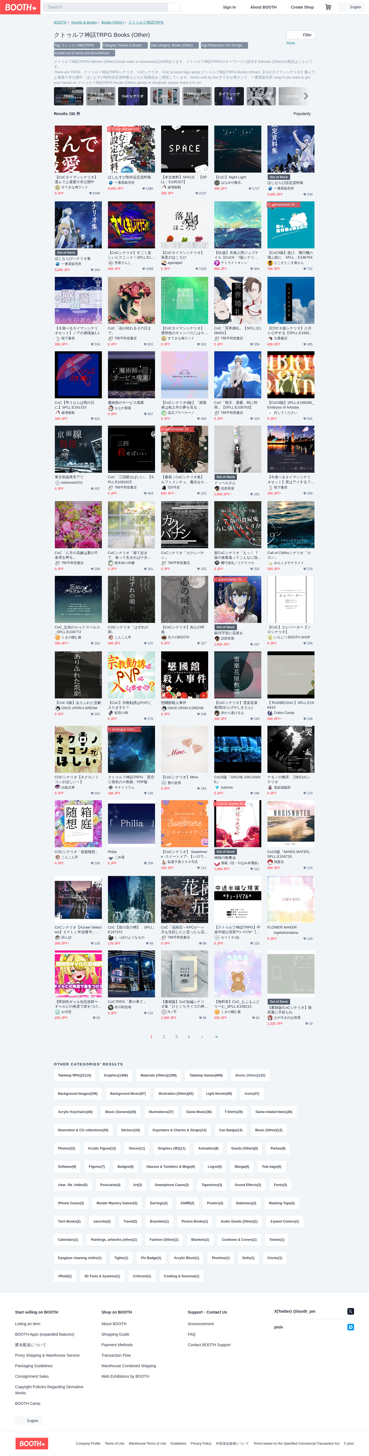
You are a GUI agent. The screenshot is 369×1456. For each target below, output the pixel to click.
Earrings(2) (158, 1203)
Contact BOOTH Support (209, 1345)
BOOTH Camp (27, 1403)
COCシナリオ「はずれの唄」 (128, 629)
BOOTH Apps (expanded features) (44, 1334)
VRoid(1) (65, 1276)
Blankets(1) (200, 1240)
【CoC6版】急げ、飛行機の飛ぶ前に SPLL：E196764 (290, 255)
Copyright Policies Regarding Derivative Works (49, 1390)
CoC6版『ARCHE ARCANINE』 (237, 779)
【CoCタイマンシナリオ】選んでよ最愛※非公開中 (76, 179)
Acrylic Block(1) (186, 1258)
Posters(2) (215, 1203)
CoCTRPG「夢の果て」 (127, 1002)
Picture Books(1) (195, 1221)
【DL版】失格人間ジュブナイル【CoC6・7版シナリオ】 (236, 255)
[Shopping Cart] (328, 7)
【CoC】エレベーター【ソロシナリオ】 (289, 629)
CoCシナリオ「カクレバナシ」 (183, 555)
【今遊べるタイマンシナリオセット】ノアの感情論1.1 (77, 330)
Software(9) (67, 1167)
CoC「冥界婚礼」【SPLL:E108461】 (237, 330)
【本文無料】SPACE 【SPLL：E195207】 (184, 179)
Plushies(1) (220, 1258)
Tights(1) (121, 1258)
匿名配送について (30, 1345)
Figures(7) (97, 1167)
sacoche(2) (102, 1221)
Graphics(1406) (116, 1075)
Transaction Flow (116, 1355)
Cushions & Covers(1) (239, 1240)
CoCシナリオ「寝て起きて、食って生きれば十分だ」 (128, 555)
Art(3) (137, 1185)
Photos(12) (66, 1148)
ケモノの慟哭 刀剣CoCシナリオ (289, 779)
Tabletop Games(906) (206, 1075)
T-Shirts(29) (234, 1112)
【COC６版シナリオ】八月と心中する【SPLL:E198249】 (289, 330)
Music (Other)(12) (269, 1130)
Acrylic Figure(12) (102, 1148)
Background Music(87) (128, 1094)
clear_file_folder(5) (73, 1185)
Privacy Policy (201, 1443)
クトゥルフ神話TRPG (146, 22)
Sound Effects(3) (248, 1185)
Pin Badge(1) (151, 1258)
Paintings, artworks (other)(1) (114, 1240)
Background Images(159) (78, 1094)
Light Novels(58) (219, 1094)
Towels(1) (276, 1240)
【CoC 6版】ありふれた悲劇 (78, 703)
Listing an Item (27, 1324)
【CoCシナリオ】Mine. (180, 777)
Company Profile (88, 1443)
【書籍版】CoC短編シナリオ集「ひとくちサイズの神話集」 (183, 1004)
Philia (112, 852)
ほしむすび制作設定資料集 (129, 177)
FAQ (192, 1334)
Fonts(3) (280, 1185)
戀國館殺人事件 (174, 703)
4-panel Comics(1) (284, 1221)
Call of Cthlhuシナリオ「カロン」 (289, 555)
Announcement (201, 1324)
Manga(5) (241, 1167)
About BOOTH (263, 7)
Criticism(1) (142, 1276)
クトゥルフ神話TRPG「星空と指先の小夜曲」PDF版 (131, 779)
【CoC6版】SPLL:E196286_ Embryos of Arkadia (290, 405)
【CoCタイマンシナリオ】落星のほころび (183, 255)
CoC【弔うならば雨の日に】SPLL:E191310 (75, 405)
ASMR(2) (187, 1203)
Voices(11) (137, 1148)
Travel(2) (130, 1221)
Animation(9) (208, 1148)
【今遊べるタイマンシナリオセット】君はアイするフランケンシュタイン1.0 (289, 479)
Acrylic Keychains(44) (75, 1112)
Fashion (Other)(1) (164, 1240)
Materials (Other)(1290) (159, 1075)
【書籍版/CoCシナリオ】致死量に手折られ (289, 1009)
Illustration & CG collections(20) (83, 1130)
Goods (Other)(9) (244, 1148)
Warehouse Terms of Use (147, 1443)
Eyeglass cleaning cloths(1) (80, 1258)
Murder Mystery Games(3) (117, 1203)
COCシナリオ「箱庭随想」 (77, 852)
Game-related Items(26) (274, 1112)
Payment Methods (117, 1345)
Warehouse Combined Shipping (129, 1366)
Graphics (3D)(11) (171, 1148)
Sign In (229, 7)
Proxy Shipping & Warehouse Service (47, 1355)
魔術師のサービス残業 (126, 403)
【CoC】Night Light (230, 177)
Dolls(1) (248, 1258)
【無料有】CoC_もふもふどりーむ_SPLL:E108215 (237, 1004)
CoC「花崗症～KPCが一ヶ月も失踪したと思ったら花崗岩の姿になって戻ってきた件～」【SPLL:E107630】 (184, 929)
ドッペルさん (225, 483)
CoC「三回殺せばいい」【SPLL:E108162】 (131, 479)
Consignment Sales (32, 1376)
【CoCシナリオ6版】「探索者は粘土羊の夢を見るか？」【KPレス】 (184, 405)
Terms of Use (115, 1443)
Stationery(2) (246, 1203)
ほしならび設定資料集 (285, 183)
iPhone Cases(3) (71, 1203)
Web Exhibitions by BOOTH (125, 1376)
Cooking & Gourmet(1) (181, 1276)
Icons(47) (252, 1094)
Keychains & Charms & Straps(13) (180, 1130)
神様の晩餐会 (225, 858)
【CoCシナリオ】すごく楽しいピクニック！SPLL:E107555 (130, 255)
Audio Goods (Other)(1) (239, 1221)
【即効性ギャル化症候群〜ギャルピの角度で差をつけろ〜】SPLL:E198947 (76, 1004)
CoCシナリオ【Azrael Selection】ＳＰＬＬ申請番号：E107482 (78, 929)
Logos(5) (215, 1167)
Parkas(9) (277, 1148)
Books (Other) (112, 22)
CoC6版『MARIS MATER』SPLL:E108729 (290, 854)
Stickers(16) (130, 1130)
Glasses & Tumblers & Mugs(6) (170, 1167)
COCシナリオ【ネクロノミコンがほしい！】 (77, 779)
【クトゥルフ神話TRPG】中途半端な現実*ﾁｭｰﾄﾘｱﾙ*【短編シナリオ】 (237, 929)
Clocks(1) (274, 1258)
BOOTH (60, 22)
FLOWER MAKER (282, 927)
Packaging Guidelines (34, 1366)
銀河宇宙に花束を (228, 633)
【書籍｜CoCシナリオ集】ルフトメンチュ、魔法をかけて (183, 479)
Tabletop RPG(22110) (74, 1075)
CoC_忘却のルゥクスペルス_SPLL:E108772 (77, 629)
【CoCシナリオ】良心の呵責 (183, 629)
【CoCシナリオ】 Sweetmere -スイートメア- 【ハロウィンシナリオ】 (184, 854)
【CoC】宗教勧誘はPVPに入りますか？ (129, 705)
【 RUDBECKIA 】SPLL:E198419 (290, 705)
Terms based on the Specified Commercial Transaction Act (297, 1443)
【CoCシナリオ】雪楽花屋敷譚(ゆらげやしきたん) (236, 705)
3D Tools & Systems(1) (102, 1276)
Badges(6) (126, 1167)
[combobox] (105, 7)
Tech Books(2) (69, 1221)
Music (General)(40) (120, 1112)
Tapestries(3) (212, 1185)
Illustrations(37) (161, 1112)
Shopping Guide (115, 1334)
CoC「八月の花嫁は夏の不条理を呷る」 (76, 555)
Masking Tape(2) (282, 1203)
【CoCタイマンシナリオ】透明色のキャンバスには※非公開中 (183, 330)
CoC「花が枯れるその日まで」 (129, 330)
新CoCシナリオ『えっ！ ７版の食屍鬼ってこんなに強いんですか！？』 (236, 555)
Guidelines (178, 1443)
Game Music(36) (199, 1112)
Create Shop (302, 7)
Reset (291, 43)
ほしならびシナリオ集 (73, 258)
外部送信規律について (232, 1443)
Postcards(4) (110, 1185)
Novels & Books (84, 22)
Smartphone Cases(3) (172, 1185)
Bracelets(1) (159, 1221)
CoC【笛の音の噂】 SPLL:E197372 (131, 929)
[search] (162, 7)
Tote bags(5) (271, 1167)
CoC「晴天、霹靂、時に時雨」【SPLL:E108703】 (236, 405)
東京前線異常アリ (69, 477)
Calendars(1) (68, 1240)
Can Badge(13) (230, 1130)
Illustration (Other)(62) (176, 1094)
